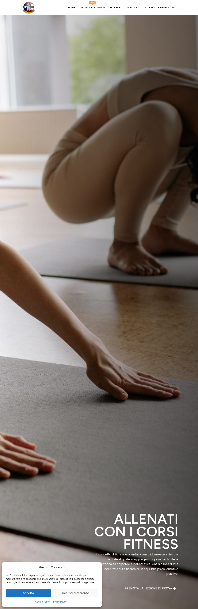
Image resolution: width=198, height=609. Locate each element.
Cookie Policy (42, 601)
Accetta (28, 593)
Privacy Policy (59, 601)
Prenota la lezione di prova (148, 588)
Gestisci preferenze (75, 593)
